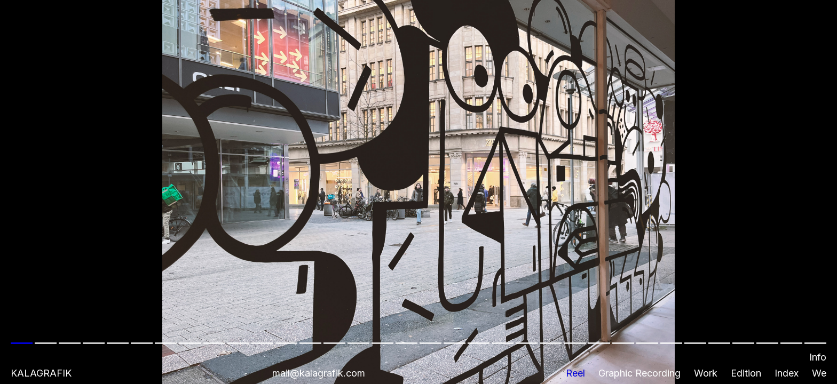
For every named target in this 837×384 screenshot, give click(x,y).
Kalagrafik (41, 373)
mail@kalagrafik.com (318, 373)
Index (787, 373)
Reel (575, 373)
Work (705, 373)
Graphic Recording (639, 373)
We (819, 373)
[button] (418, 192)
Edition (746, 373)
